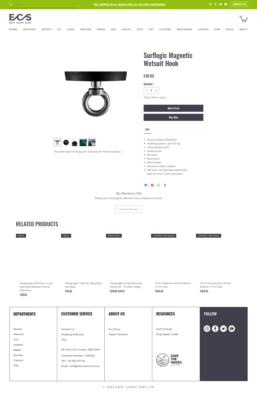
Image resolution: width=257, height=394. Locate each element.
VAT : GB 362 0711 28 (73, 360)
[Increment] (156, 90)
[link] (147, 129)
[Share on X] (165, 185)
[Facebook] (215, 4)
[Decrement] (146, 90)
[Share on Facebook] (146, 185)
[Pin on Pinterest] (152, 185)
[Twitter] (220, 4)
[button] (243, 18)
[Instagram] (210, 4)
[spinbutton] (151, 90)
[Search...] (42, 4)
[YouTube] (225, 4)
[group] (128, 269)
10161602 (90, 355)
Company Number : (73, 355)
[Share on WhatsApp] (159, 185)
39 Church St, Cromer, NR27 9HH (80, 349)
